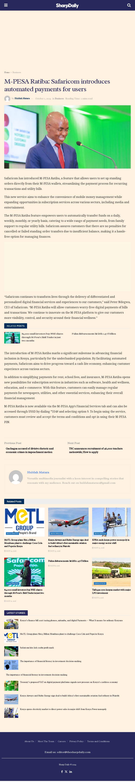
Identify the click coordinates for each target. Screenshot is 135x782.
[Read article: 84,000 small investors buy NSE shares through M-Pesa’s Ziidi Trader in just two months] (12, 337)
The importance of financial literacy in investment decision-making (50, 662)
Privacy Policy (76, 742)
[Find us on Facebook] (62, 773)
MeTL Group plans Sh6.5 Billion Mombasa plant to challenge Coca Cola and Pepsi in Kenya (23, 544)
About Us (29, 742)
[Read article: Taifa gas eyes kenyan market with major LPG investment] (112, 573)
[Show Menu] (6, 5)
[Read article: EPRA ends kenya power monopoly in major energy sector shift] (112, 523)
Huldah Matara (22, 98)
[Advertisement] (67, 40)
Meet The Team (46, 742)
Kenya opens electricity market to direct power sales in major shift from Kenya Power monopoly (63, 710)
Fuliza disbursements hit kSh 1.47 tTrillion (94, 333)
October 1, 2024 (43, 98)
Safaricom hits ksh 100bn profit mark (37, 648)
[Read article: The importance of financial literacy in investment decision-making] (11, 666)
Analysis (100, 584)
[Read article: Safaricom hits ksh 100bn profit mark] (11, 652)
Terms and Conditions (98, 742)
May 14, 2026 (10, 552)
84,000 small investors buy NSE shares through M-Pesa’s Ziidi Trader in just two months (42, 337)
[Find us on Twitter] (66, 773)
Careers (62, 742)
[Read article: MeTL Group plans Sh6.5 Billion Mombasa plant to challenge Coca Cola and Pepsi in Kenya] (24, 523)
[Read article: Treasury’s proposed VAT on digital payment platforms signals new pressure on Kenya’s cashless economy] (11, 687)
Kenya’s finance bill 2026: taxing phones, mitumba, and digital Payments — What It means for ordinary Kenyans (71, 621)
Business (16, 72)
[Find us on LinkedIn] (70, 773)
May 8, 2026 (54, 567)
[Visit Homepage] (67, 5)
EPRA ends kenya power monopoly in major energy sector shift (110, 542)
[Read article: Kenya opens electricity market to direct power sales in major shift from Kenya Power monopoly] (11, 714)
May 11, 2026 (10, 602)
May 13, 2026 (54, 552)
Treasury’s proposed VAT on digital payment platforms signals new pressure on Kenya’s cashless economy (69, 683)
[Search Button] (129, 5)
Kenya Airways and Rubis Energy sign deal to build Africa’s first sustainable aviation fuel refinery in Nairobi (68, 544)
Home (7, 72)
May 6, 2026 (98, 599)
